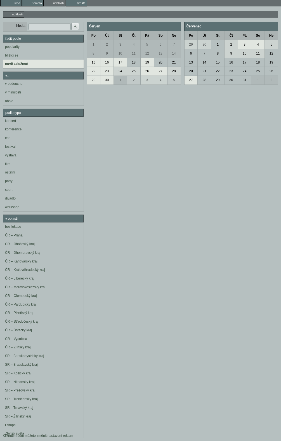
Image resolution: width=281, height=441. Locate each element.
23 (107, 71)
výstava (10, 155)
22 (93, 71)
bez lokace (13, 227)
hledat (20, 26)
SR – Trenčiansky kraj (21, 399)
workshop (12, 207)
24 (120, 71)
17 (120, 62)
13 (160, 53)
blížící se (11, 55)
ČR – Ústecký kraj (18, 330)
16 (107, 62)
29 (93, 80)
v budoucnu (13, 84)
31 (244, 80)
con (7, 138)
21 (174, 62)
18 (134, 62)
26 (147, 71)
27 (160, 71)
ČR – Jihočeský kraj (20, 244)
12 (147, 53)
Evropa (10, 425)
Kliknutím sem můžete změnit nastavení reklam (38, 436)
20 (160, 62)
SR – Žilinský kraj (18, 416)
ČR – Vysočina (16, 339)
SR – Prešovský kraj (20, 390)
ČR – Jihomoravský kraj (23, 253)
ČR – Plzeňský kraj (19, 313)
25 (134, 71)
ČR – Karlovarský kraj (21, 261)
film (7, 164)
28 (174, 71)
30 (107, 80)
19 (147, 62)
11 (134, 53)
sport (9, 190)
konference (13, 129)
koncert (10, 121)
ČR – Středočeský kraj (21, 321)
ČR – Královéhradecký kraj (25, 270)
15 (93, 62)
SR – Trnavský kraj (19, 408)
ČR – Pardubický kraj (21, 304)
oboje (9, 101)
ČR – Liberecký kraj (19, 278)
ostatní (10, 172)
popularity (12, 47)
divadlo (10, 198)
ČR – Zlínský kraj (17, 347)
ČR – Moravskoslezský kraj (25, 287)
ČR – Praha (14, 235)
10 (120, 53)
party (9, 181)
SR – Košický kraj (18, 373)
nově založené (16, 64)
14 (174, 53)
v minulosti (13, 92)
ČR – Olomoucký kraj (21, 296)
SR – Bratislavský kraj (21, 365)
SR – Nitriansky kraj (19, 382)
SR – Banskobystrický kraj (24, 356)
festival (10, 147)
